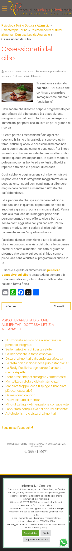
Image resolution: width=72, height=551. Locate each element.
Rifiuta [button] (46, 533)
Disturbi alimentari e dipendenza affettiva (34, 358)
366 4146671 (36, 451)
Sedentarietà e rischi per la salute (28, 349)
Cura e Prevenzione (62, 306)
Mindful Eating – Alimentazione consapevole (37, 404)
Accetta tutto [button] (30, 533)
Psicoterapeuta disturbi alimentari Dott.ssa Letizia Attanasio (28, 324)
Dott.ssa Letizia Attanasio (19, 71)
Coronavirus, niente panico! (14, 306)
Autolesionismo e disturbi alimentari (30, 413)
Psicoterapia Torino (14, 30)
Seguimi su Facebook (17, 428)
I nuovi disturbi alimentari (22, 400)
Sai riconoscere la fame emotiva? (29, 354)
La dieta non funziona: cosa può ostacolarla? (37, 363)
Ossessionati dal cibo (20, 395)
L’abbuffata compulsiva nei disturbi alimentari (37, 409)
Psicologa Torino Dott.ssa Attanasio (25, 25)
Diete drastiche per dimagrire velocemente (35, 377)
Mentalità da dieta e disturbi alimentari (32, 381)
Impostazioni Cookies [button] (37, 539)
